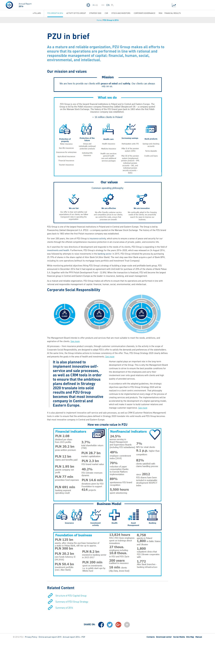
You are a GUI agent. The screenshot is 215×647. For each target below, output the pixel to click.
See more (75, 341)
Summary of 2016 (64, 607)
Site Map (190, 637)
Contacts (151, 637)
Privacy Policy (31, 637)
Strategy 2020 (95, 13)
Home (99, 20)
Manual (198, 637)
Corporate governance (144, 13)
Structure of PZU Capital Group (71, 595)
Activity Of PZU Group (76, 13)
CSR (106, 13)
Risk (160, 13)
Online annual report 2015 (50, 637)
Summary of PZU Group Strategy (71, 601)
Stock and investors (120, 13)
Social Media (179, 637)
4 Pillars (37, 13)
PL (112, 5)
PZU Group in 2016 (111, 20)
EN (108, 5)
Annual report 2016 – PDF (74, 637)
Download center (164, 637)
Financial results (172, 13)
